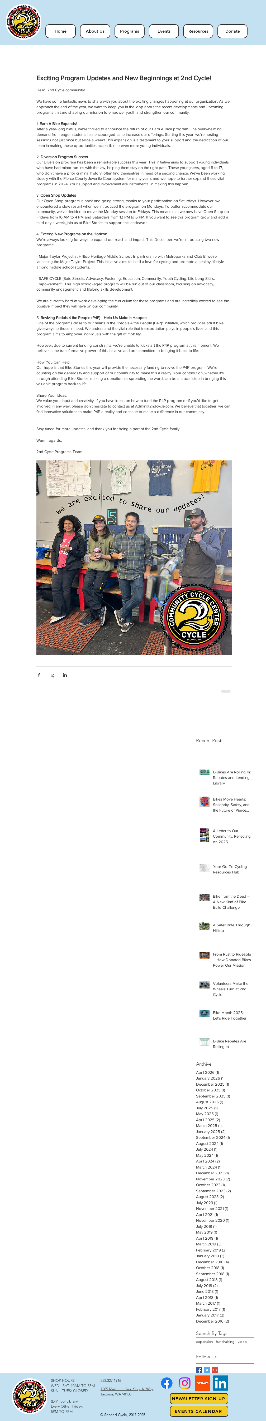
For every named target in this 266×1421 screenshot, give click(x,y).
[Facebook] (166, 1383)
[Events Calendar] (199, 1411)
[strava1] (202, 1383)
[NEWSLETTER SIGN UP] (199, 1398)
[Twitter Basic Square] (207, 1370)
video (242, 1341)
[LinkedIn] (220, 1383)
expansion (204, 1341)
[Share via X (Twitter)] (51, 675)
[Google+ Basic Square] (215, 1370)
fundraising (225, 1341)
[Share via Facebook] (38, 675)
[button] (130, 31)
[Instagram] (184, 1383)
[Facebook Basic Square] (199, 1370)
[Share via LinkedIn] (64, 675)
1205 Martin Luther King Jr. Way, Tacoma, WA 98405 (127, 1392)
